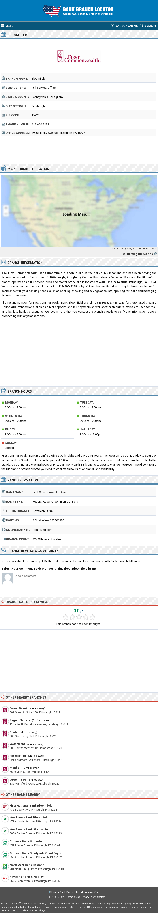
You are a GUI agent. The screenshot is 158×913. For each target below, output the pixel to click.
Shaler (14, 732)
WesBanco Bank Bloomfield (29, 817)
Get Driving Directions (137, 254)
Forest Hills (18, 756)
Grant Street (18, 708)
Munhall (15, 767)
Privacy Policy (88, 897)
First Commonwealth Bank (49, 492)
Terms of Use (73, 897)
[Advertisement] (79, 150)
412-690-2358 (40, 124)
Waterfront (17, 744)
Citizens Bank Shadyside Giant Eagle (35, 853)
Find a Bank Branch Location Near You (75, 892)
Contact (101, 897)
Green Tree (18, 779)
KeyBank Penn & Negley (27, 876)
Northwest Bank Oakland (27, 865)
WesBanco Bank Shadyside (29, 829)
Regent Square (20, 720)
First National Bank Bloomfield (31, 805)
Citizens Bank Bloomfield (27, 841)
